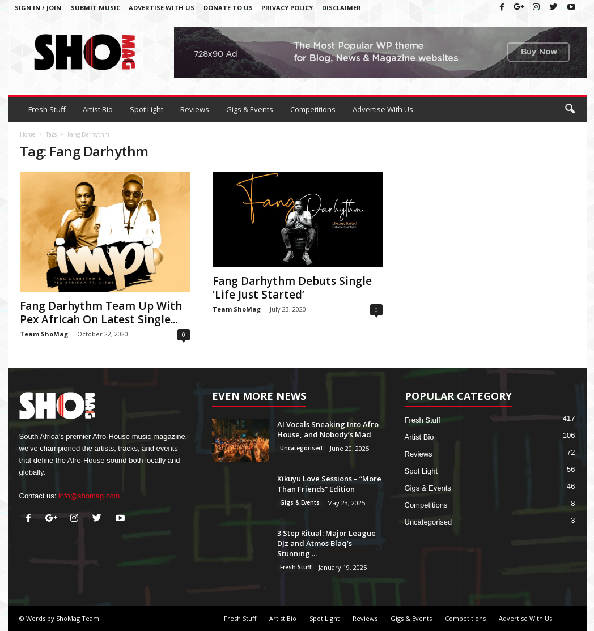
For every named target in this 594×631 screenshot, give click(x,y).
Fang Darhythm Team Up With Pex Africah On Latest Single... (101, 313)
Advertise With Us (161, 7)
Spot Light (146, 109)
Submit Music (95, 7)
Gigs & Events (249, 109)
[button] (569, 109)
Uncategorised (301, 448)
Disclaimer (341, 7)
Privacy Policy (287, 7)
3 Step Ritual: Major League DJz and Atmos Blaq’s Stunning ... (326, 543)
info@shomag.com (89, 496)
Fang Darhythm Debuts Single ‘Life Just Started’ (292, 288)
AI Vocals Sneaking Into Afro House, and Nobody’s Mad (328, 429)
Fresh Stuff (47, 109)
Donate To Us (228, 7)
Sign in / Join (38, 7)
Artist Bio (98, 109)
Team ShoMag (44, 334)
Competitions (313, 109)
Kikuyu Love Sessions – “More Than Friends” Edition (329, 484)
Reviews (194, 109)
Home (27, 134)
